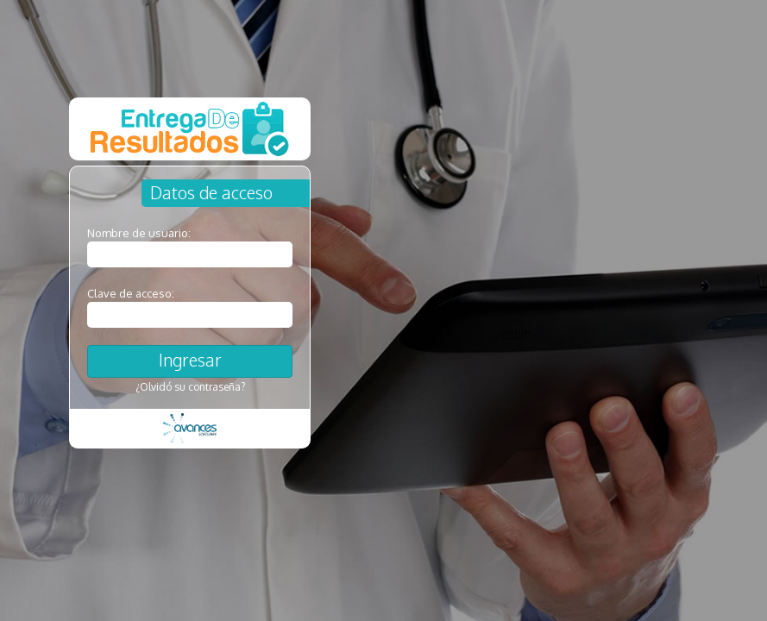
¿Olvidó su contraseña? (190, 386)
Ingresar (190, 359)
